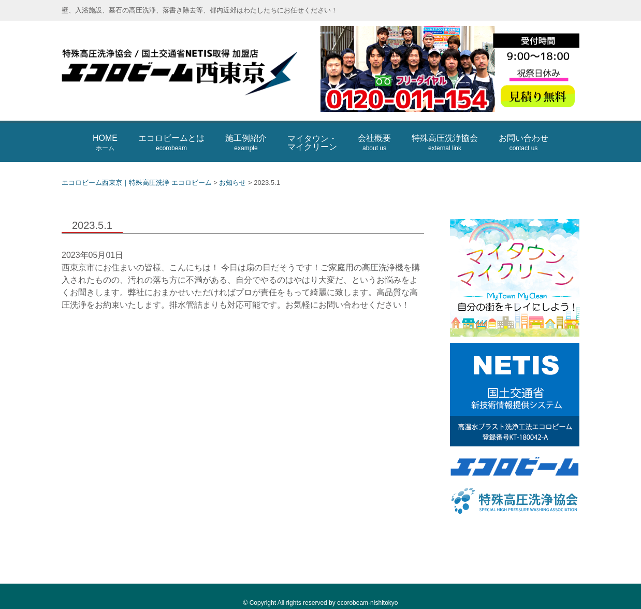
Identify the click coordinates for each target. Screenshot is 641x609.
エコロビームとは (171, 143)
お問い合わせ (523, 143)
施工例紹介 (246, 143)
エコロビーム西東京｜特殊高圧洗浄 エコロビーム (186, 70)
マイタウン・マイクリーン (312, 142)
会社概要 (374, 143)
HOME (105, 143)
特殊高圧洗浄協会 (445, 143)
